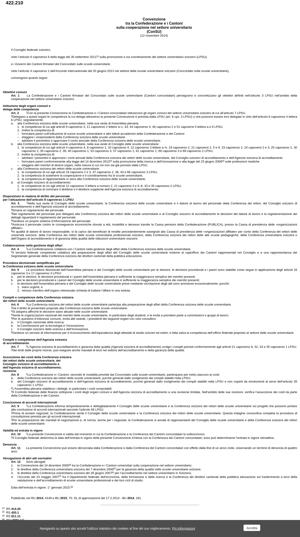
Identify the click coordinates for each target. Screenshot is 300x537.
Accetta (251, 528)
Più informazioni (183, 528)
